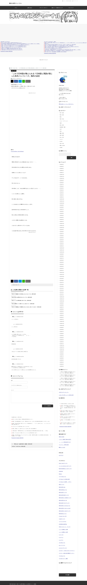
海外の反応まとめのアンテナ (64, 507)
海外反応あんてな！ (63, 510)
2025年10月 (62, 175)
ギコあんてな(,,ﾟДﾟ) (63, 512)
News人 (60, 470)
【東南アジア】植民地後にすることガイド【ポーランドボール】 (11, 47)
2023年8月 (62, 228)
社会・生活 (15, 284)
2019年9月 (62, 324)
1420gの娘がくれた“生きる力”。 (5, 41)
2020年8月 (62, 301)
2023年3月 (62, 238)
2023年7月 (62, 230)
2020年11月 (62, 295)
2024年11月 (62, 197)
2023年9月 (62, 226)
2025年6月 (62, 183)
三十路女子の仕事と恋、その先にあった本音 (67, 400)
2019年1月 (62, 340)
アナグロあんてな (62, 473)
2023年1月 (62, 242)
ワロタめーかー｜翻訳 (63, 555)
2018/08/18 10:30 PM (20, 356)
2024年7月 (62, 205)
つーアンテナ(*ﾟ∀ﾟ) (62, 518)
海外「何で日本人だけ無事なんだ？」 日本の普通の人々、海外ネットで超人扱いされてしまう (59, 50)
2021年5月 (62, 283)
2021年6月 (62, 281)
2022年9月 (62, 250)
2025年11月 (62, 173)
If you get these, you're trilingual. (17, 151)
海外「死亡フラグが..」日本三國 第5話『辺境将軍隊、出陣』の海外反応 (55, 51)
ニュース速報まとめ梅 (63, 526)
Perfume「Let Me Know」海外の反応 (18, 446)
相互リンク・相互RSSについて (57, 7)
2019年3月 (62, 336)
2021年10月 (62, 273)
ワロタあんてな (62, 552)
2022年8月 (62, 252)
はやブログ (61, 451)
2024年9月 (62, 201)
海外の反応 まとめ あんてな (64, 502)
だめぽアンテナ (62, 515)
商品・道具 (62, 114)
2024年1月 (62, 218)
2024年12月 (62, 195)
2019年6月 (62, 330)
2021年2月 (62, 289)
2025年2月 (62, 191)
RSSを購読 (69, 0)
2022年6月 (62, 256)
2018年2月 (62, 362)
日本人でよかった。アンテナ (64, 523)
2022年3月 (62, 262)
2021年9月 (62, 275)
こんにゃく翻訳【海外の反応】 (65, 436)
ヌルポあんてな (62, 539)
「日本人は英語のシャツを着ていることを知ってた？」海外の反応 (22, 303)
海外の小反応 (61, 433)
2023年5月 (62, 234)
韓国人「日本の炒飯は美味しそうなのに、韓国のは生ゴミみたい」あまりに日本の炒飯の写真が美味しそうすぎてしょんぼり (31, 421)
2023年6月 (62, 232)
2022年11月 (62, 246)
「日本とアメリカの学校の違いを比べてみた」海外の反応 (21, 300)
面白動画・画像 (62, 127)
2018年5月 (62, 356)
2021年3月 (62, 287)
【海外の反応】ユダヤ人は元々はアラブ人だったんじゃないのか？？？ (12, 49)
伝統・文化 (62, 143)
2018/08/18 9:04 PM (19, 331)
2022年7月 (62, 254)
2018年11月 (62, 344)
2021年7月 (62, 279)
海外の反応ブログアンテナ (64, 499)
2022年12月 (62, 244)
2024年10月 (62, 199)
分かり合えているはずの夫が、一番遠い (50, 41)
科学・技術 (62, 112)
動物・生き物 (62, 145)
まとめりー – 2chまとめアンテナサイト (67, 547)
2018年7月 (62, 352)
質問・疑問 (62, 135)
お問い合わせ (29, 7)
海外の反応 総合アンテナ (64, 491)
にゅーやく (61, 536)
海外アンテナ (61, 481)
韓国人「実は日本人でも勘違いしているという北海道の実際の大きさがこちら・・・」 (58, 47)
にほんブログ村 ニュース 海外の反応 (66, 391)
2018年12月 (62, 342)
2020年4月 (62, 309)
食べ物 (61, 141)
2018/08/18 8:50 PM (19, 324)
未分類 (61, 147)
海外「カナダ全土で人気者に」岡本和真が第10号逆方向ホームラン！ (11, 42)
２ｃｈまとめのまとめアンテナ (65, 462)
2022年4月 (62, 260)
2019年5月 (62, 332)
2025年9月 (62, 177)
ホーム (64, 0)
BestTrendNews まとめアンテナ (65, 465)
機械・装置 (62, 133)
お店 (60, 129)
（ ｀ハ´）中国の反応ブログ (65, 438)
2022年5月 (62, 258)
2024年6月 (62, 207)
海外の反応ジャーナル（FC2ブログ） (66, 104)
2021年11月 (62, 271)
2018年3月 (62, 360)
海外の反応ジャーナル (16, 3)
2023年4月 (62, 236)
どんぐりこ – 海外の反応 (64, 441)
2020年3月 (62, 311)
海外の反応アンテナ (63, 489)
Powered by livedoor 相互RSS (6, 51)
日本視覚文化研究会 (63, 520)
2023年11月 (62, 222)
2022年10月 (62, 248)
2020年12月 (62, 293)
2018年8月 (62, 350)
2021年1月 (62, 291)
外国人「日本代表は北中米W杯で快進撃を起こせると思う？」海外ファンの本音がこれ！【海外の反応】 (60, 44)
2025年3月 (62, 189)
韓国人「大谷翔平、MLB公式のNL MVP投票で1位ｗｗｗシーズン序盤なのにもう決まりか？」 (15, 44)
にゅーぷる (61, 531)
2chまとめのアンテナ (63, 459)
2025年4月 (62, 187)
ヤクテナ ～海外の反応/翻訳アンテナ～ (66, 549)
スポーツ (61, 139)
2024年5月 (62, 209)
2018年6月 (62, 354)
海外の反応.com (62, 483)
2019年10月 (62, 322)
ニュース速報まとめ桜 (63, 528)
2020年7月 (62, 303)
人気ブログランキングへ (64, 388)
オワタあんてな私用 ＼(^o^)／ (65, 478)
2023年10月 (62, 224)
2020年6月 (62, 305)
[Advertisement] (43, 32)
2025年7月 (62, 181)
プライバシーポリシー (43, 7)
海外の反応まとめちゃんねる (64, 504)
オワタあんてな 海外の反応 (64, 475)
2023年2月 (62, 240)
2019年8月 (62, 326)
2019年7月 (62, 328)
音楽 (60, 131)
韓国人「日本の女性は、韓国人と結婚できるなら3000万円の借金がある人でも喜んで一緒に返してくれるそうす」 (62, 46)
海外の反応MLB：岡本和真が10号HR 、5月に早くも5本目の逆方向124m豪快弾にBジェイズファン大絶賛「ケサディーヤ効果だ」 (20, 43)
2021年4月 (62, 285)
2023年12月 (62, 220)
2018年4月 (62, 358)
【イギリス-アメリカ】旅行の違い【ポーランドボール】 (53, 48)
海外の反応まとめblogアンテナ (65, 494)
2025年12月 (62, 171)
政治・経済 (62, 125)
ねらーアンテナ (62, 541)
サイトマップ (75, 0)
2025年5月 (62, 185)
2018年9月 (62, 348)
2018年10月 (62, 346)
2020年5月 (62, 307)
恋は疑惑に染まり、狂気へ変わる (17, 417)
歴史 (60, 116)
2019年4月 (62, 334)
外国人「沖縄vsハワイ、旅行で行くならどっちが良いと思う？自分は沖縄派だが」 (24, 428)
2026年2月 (62, 167)
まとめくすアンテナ (63, 544)
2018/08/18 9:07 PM (19, 341)
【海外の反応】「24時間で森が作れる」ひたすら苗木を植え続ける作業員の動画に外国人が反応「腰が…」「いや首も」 (63, 49)
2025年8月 (62, 179)
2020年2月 (62, 313)
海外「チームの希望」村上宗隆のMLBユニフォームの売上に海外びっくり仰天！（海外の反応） (59, 45)
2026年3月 (62, 165)
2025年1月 (62, 193)
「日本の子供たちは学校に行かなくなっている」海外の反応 (21, 297)
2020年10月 (62, 297)
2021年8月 (62, 277)
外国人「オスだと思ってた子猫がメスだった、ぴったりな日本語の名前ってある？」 (14, 45)
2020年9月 (62, 299)
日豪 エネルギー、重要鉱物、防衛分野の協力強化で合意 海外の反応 (11, 48)
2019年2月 (62, 338)
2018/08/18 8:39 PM (19, 316)
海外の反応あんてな (63, 486)
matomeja (61, 467)
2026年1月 (62, 169)
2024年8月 (62, 203)
